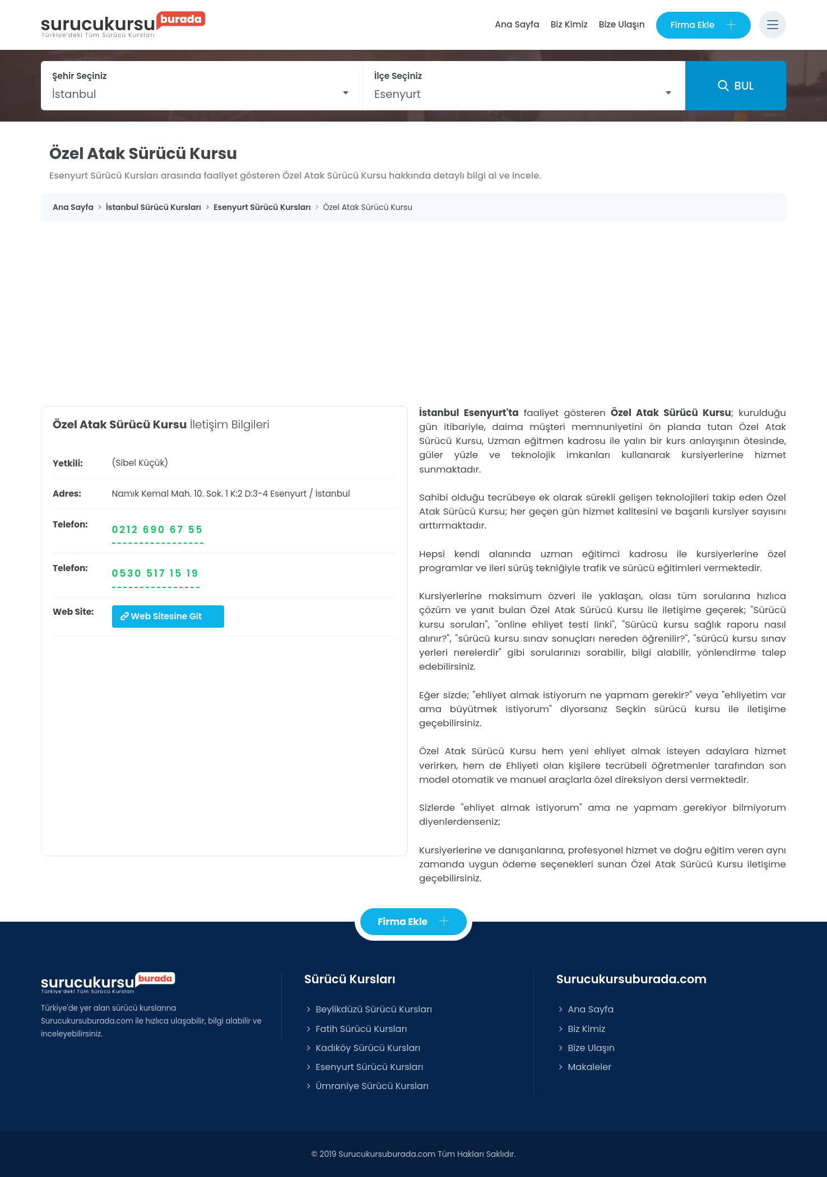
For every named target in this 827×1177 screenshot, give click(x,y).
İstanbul (332, 493)
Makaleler (583, 1067)
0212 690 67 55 (158, 529)
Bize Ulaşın (622, 24)
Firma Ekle (703, 25)
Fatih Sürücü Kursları (355, 1028)
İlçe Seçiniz (398, 76)
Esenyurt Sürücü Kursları (363, 1067)
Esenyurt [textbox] (397, 94)
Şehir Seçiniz (79, 76)
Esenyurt (288, 493)
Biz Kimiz (569, 24)
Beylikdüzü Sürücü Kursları (368, 1009)
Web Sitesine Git (161, 616)
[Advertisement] (413, 305)
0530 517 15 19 (155, 573)
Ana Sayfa (517, 24)
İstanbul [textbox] (74, 94)
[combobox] (201, 94)
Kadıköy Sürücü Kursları (362, 1047)
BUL (736, 86)
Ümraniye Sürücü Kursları (366, 1086)
